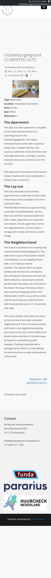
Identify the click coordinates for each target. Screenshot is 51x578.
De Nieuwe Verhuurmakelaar (19, 67)
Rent (34, 71)
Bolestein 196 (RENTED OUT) (37, 381)
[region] (25, 89)
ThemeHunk (37, 519)
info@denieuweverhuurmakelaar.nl (34, 4)
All (29, 71)
